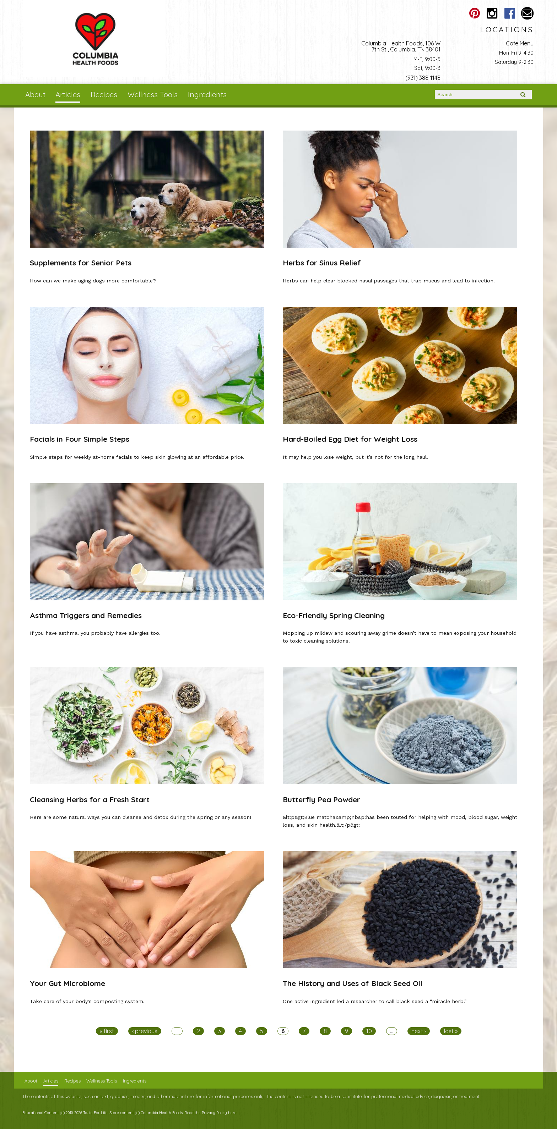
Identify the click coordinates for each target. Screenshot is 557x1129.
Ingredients (207, 94)
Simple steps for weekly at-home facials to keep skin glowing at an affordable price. (137, 457)
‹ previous (144, 1031)
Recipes (104, 94)
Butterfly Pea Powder (321, 799)
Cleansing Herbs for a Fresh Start (90, 799)
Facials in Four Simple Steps (79, 439)
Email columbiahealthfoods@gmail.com (527, 13)
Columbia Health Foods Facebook (509, 13)
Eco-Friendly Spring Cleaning (334, 615)
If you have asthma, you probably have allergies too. (95, 633)
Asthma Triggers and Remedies (86, 615)
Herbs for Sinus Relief (322, 262)
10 (369, 1031)
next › (418, 1031)
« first (107, 1031)
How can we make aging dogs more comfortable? (93, 280)
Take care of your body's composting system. (87, 1001)
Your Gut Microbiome (67, 983)
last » (451, 1031)
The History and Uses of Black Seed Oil (352, 983)
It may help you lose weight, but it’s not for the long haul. (355, 457)
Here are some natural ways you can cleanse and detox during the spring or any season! (140, 817)
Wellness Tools (153, 94)
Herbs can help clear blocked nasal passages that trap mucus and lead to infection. (389, 280)
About (35, 94)
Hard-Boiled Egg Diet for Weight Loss (350, 439)
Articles (67, 94)
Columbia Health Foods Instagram (492, 13)
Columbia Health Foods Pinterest (474, 13)
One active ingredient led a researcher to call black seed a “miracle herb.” (374, 1001)
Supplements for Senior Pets (80, 262)
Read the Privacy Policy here (210, 1112)
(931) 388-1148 (422, 77)
